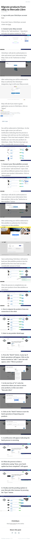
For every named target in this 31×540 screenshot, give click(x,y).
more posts (13, 523)
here (2, 18)
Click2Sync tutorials (5, 538)
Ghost (28, 538)
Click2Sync (15, 521)
